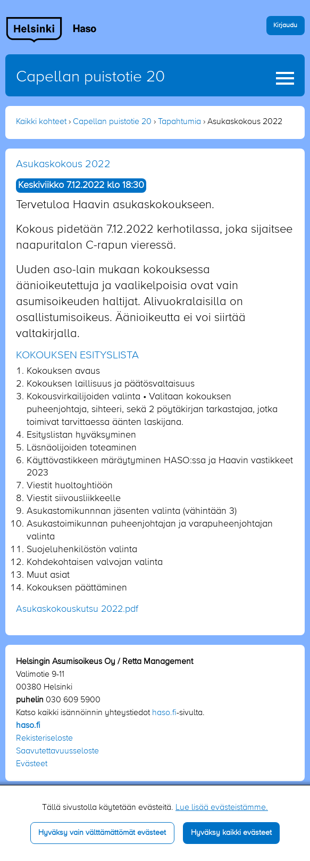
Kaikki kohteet (41, 122)
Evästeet (31, 764)
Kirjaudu (285, 25)
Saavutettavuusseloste (57, 751)
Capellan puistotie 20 (90, 77)
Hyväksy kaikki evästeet (231, 833)
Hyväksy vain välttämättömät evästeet (102, 833)
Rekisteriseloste (44, 738)
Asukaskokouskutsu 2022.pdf (77, 609)
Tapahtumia (179, 122)
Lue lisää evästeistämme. (221, 807)
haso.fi (164, 713)
